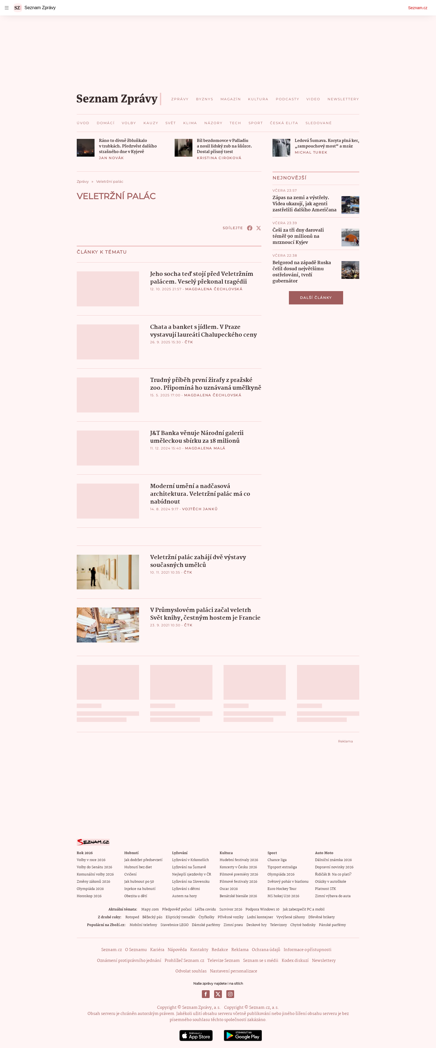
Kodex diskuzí (295, 959)
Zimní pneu (233, 924)
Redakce (220, 949)
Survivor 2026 (230, 908)
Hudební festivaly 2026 (239, 859)
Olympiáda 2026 (90, 888)
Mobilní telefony (143, 924)
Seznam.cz (417, 8)
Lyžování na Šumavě (189, 866)
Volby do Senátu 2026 (94, 866)
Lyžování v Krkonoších (190, 859)
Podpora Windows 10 (262, 908)
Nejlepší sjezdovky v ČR (191, 873)
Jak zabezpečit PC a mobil (303, 908)
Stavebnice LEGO (174, 924)
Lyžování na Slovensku (191, 881)
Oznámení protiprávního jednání (129, 959)
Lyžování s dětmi (186, 888)
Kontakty (199, 949)
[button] (86, 148)
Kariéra (157, 949)
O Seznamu (136, 949)
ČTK (189, 342)
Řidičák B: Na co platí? (333, 873)
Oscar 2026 (229, 888)
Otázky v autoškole (330, 881)
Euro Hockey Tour (281, 888)
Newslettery (324, 959)
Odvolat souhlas (191, 970)
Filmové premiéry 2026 (239, 873)
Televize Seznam (223, 959)
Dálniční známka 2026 (333, 859)
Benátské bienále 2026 (238, 895)
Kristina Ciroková (219, 158)
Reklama (240, 949)
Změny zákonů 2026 (93, 881)
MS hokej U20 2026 (283, 895)
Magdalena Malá (205, 447)
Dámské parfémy (206, 924)
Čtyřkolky (206, 916)
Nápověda (177, 949)
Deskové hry (256, 924)
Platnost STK (325, 888)
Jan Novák (111, 158)
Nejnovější (289, 178)
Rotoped (132, 916)
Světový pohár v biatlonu (288, 881)
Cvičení (130, 873)
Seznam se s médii (260, 959)
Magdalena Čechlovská (214, 289)
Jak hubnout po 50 (139, 881)
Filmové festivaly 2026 (238, 881)
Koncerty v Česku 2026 (238, 866)
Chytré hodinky (303, 924)
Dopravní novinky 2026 (334, 866)
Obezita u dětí (135, 895)
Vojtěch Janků (200, 508)
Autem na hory (184, 895)
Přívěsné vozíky (231, 916)
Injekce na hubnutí (139, 888)
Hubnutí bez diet (138, 866)
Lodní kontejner (260, 916)
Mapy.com (150, 908)
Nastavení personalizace (233, 970)
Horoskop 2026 (89, 895)
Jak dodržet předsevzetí (143, 859)
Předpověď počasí (177, 908)
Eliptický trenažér (180, 916)
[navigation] (6, 7)
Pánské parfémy (332, 924)
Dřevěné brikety (321, 916)
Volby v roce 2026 (91, 859)
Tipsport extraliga (282, 866)
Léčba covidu (205, 908)
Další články (316, 298)
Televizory (278, 924)
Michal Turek (311, 152)
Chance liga (277, 859)
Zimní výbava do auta (333, 895)
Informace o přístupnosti (307, 949)
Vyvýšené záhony (290, 916)
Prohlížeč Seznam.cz (184, 959)
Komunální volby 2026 (95, 873)
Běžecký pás (152, 916)
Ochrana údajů (266, 949)
